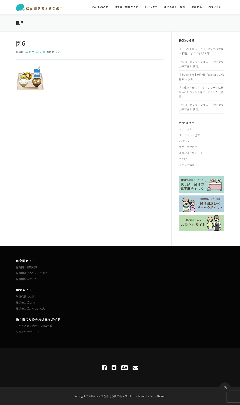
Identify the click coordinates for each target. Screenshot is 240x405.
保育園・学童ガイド (126, 7)
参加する (196, 7)
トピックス (151, 7)
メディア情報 (187, 165)
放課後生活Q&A (25, 302)
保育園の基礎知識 (26, 267)
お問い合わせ (216, 7)
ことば (183, 159)
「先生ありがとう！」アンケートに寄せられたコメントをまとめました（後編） (201, 92)
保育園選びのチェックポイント (34, 273)
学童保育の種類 (25, 296)
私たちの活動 (100, 7)
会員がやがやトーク (190, 153)
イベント (184, 141)
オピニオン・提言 (174, 7)
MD (58, 51)
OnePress (131, 396)
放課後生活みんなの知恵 (30, 308)
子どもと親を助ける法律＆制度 (34, 326)
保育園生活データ (26, 279)
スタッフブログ (188, 147)
